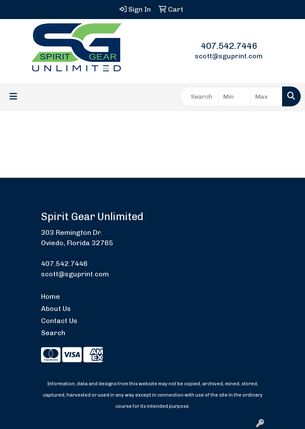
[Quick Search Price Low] (234, 96)
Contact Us (59, 321)
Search (53, 333)
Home (50, 296)
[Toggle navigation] (13, 96)
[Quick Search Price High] (266, 96)
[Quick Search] (199, 96)
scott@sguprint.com (229, 56)
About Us (56, 308)
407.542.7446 (229, 46)
